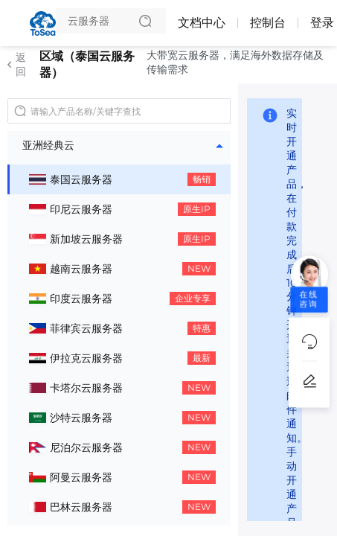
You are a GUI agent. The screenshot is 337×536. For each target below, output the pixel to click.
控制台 (268, 23)
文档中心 (201, 23)
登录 (322, 23)
